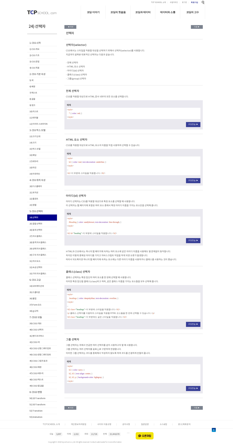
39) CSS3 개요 (35, 323)
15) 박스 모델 (34, 149)
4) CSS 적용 (34, 68)
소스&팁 (163, 424)
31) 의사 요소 (34, 261)
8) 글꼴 (32, 99)
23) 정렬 (32, 205)
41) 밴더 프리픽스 (36, 336)
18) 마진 (32, 167)
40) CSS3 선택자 (36, 330)
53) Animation (35, 417)
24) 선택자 (33, 217)
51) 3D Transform (37, 404)
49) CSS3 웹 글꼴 (36, 386)
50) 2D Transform (37, 398)
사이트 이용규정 (104, 424)
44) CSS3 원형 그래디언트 (40, 354)
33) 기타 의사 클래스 (37, 273)
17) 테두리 (33, 161)
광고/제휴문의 (184, 424)
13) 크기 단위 (34, 136)
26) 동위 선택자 (35, 230)
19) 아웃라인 (34, 174)
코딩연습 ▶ (193, 124)
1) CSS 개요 (34, 49)
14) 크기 (32, 142)
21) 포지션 (33, 192)
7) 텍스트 (33, 93)
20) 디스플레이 (35, 186)
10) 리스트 (33, 111)
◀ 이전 (70, 27)
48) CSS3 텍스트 (36, 379)
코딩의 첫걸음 (118, 12)
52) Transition (36, 411)
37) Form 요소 (35, 305)
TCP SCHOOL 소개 (158, 2)
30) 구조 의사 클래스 (37, 255)
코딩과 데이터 (142, 12)
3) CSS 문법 (34, 61)
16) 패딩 (32, 155)
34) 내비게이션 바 (36, 286)
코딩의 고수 (192, 12)
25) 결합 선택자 (35, 224)
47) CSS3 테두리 (36, 373)
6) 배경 (32, 86)
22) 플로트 (33, 199)
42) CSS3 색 (34, 342)
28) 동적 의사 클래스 (37, 242)
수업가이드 (174, 2)
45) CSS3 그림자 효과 (38, 361)
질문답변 (145, 424)
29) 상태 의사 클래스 (37, 248)
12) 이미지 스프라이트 (38, 124)
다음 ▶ (197, 27)
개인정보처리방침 (78, 424)
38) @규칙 (33, 311)
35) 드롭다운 (34, 292)
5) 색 (31, 80)
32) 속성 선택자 (35, 267)
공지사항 (126, 424)
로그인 (184, 2)
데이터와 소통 (167, 12)
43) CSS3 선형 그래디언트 (40, 348)
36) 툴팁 (32, 298)
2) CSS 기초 (34, 55)
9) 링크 (32, 105)
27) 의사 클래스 (35, 236)
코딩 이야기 (93, 12)
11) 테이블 (33, 118)
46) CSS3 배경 (35, 367)
